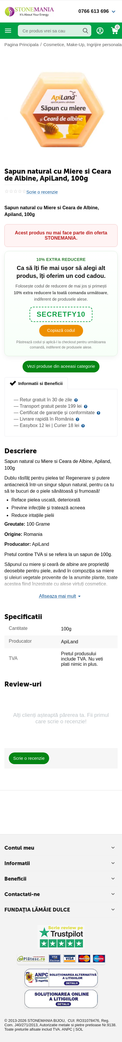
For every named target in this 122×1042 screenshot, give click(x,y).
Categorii (8, 31)
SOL (79, 1029)
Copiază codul (61, 330)
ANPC (67, 1029)
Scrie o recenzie (42, 192)
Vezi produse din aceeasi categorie (61, 366)
